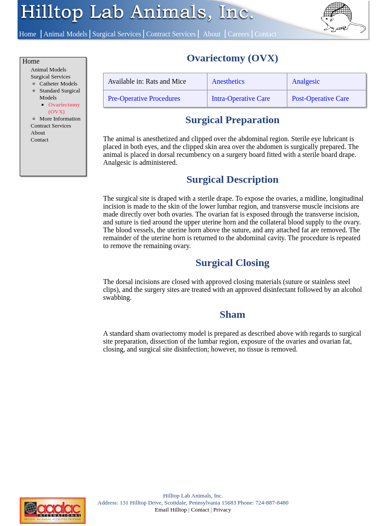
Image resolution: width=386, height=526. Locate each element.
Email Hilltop (171, 509)
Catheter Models (58, 83)
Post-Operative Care (320, 98)
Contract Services (171, 34)
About (212, 34)
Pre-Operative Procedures (144, 98)
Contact (265, 34)
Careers (239, 34)
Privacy (222, 509)
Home (27, 34)
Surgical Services (117, 34)
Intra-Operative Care (241, 98)
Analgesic (306, 81)
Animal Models (65, 34)
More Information (60, 118)
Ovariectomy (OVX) (64, 108)
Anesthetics (228, 81)
